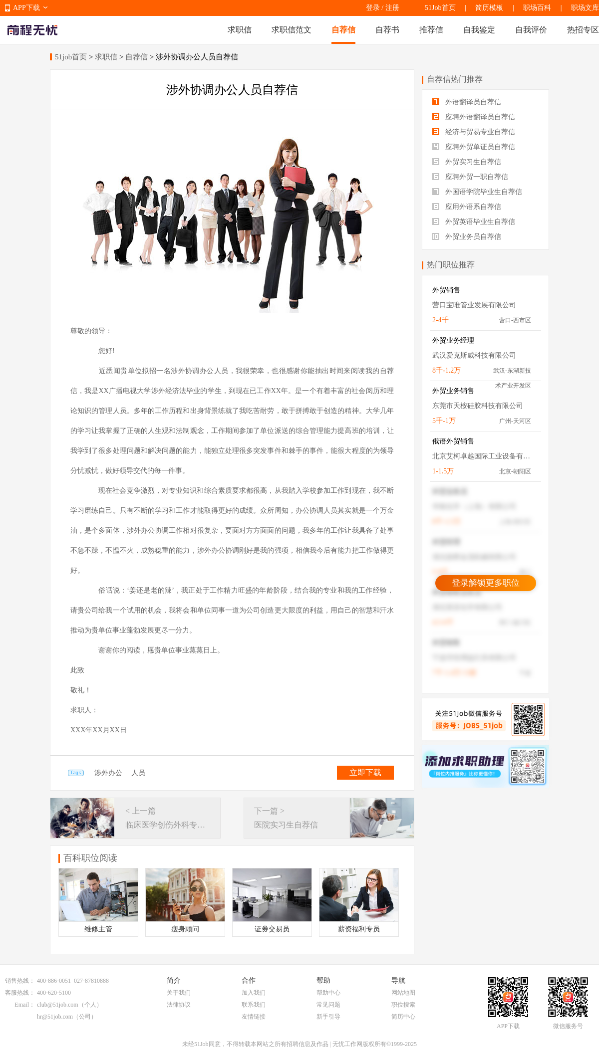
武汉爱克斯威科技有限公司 (474, 355)
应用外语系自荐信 (466, 207)
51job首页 (71, 57)
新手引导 (328, 1016)
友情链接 (254, 1016)
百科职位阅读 (90, 858)
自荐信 (343, 29)
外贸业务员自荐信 (466, 236)
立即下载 (365, 772)
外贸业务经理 (453, 340)
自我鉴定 (479, 29)
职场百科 (537, 7)
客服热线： (20, 992)
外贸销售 (446, 290)
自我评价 (531, 29)
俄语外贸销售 (453, 441)
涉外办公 (108, 773)
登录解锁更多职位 (486, 583)
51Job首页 (440, 7)
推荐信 (431, 29)
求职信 (240, 29)
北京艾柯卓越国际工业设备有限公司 (481, 456)
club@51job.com (57, 1004)
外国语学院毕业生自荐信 (477, 192)
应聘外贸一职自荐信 (470, 177)
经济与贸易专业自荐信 (473, 132)
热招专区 (583, 29)
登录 (373, 7)
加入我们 (254, 992)
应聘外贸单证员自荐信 (473, 147)
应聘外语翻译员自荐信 (473, 117)
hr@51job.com (55, 1016)
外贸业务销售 (453, 391)
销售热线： (20, 980)
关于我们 (179, 992)
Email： (24, 1004)
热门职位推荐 (451, 264)
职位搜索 (403, 1004)
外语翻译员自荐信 (466, 102)
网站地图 (403, 992)
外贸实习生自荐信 (466, 162)
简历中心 (403, 1016)
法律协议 (179, 1004)
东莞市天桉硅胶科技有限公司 (477, 406)
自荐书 (387, 29)
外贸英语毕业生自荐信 (473, 221)
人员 (138, 773)
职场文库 (585, 7)
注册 (392, 7)
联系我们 (254, 1004)
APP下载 (26, 7)
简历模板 (489, 7)
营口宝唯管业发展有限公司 (474, 305)
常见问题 (328, 1004)
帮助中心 (328, 992)
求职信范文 (291, 29)
